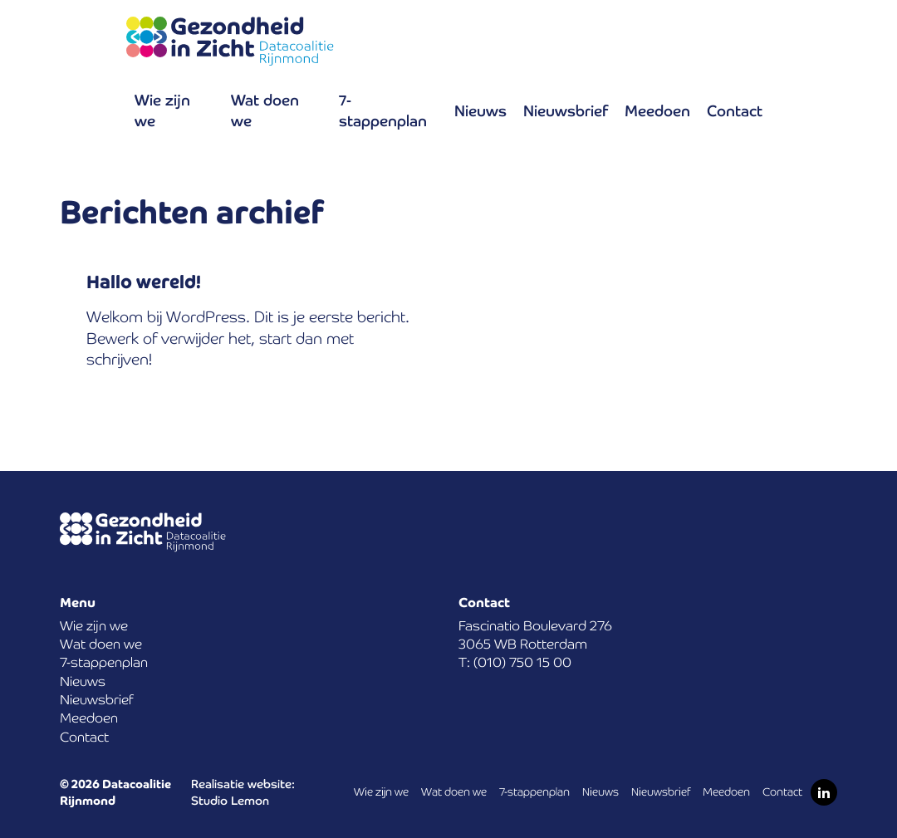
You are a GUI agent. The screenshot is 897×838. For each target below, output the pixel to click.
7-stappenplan (383, 110)
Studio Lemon (230, 800)
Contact (734, 110)
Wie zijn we (162, 110)
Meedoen (657, 110)
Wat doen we (265, 110)
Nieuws (480, 110)
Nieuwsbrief (565, 110)
